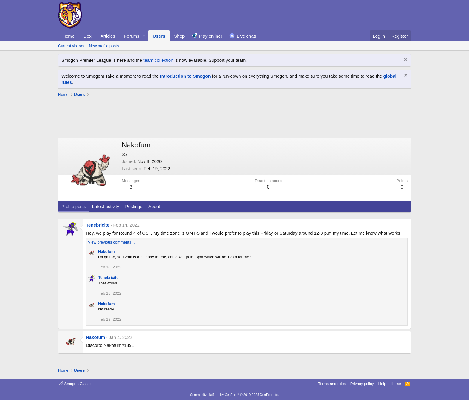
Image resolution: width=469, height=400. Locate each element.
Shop (179, 36)
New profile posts (104, 46)
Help (382, 383)
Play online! (210, 36)
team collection (158, 60)
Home (68, 36)
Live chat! (246, 36)
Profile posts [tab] (73, 206)
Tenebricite (97, 224)
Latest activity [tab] (105, 206)
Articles (107, 36)
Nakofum (106, 251)
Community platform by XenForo (234, 394)
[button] (144, 35)
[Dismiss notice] (405, 60)
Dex (87, 36)
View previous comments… (111, 242)
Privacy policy (362, 383)
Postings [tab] (133, 206)
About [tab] (154, 206)
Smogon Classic (75, 383)
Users (159, 36)
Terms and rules (332, 383)
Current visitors (71, 46)
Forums (131, 36)
